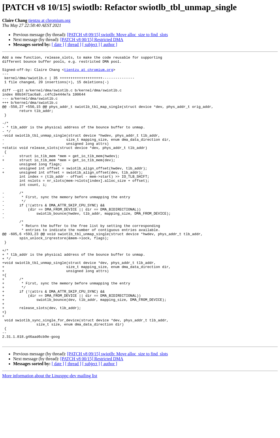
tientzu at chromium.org (49, 20)
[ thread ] (73, 44)
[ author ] (109, 44)
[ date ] (58, 44)
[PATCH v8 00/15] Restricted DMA (91, 39)
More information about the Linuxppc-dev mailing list (49, 433)
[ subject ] (91, 44)
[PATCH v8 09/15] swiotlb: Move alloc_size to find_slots (117, 34)
